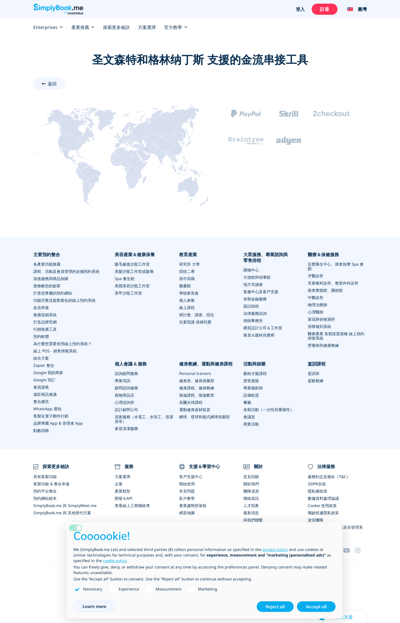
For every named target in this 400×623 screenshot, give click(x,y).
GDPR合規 (317, 483)
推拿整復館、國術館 (325, 290)
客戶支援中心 (190, 476)
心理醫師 (315, 312)
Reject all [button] (275, 606)
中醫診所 (315, 297)
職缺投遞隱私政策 (323, 512)
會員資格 (41, 387)
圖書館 (185, 285)
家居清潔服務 (126, 428)
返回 (52, 83)
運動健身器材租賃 (194, 409)
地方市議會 (253, 284)
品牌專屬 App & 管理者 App (58, 423)
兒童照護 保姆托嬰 (195, 322)
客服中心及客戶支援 (260, 291)
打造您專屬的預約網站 (52, 293)
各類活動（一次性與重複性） (268, 409)
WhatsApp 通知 (47, 408)
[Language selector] (355, 9)
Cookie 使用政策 (322, 505)
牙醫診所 (315, 275)
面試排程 (251, 306)
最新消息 (251, 512)
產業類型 (122, 491)
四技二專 (187, 271)
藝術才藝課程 (255, 373)
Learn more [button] (94, 606)
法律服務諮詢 (255, 313)
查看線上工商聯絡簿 (132, 505)
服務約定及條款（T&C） (329, 476)
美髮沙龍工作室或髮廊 (134, 271)
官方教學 (176, 27)
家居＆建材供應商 (258, 335)
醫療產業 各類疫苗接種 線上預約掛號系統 (336, 336)
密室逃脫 (251, 380)
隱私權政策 (317, 491)
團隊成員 (251, 491)
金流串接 (41, 307)
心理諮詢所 (124, 402)
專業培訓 (122, 380)
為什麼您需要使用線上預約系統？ (62, 343)
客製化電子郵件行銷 (50, 416)
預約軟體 (41, 336)
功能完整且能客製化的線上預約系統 (64, 300)
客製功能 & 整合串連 (51, 483)
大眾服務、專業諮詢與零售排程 (265, 257)
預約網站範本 (45, 498)
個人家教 (187, 300)
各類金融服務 (255, 298)
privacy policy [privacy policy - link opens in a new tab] (275, 549)
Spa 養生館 (124, 278)
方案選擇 (147, 27)
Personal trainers (195, 373)
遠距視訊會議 (45, 394)
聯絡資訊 (251, 498)
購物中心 (251, 270)
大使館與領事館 (257, 277)
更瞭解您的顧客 (47, 285)
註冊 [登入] (324, 9)
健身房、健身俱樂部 (196, 380)
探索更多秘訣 (116, 27)
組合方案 (41, 358)
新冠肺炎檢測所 (321, 319)
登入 (300, 9)
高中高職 (187, 278)
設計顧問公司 (126, 409)
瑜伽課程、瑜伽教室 (196, 395)
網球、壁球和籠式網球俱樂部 (204, 416)
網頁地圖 (187, 512)
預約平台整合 (45, 491)
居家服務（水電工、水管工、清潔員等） (144, 419)
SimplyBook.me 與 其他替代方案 (62, 512)
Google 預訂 (44, 379)
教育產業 (188, 254)
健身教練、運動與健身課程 (205, 364)
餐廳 (247, 402)
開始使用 (187, 483)
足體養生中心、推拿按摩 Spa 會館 (336, 266)
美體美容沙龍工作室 (132, 285)
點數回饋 (41, 430)
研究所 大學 (189, 264)
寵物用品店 (124, 395)
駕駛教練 (315, 380)
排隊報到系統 (319, 326)
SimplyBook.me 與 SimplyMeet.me (65, 505)
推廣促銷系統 (45, 314)
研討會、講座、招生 (196, 314)
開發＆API (123, 498)
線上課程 (187, 307)
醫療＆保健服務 (323, 254)
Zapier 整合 (43, 365)
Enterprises (48, 27)
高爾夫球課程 (190, 402)
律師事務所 (253, 320)
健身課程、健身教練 (196, 387)
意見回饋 (251, 476)
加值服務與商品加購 (50, 278)
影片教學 (187, 498)
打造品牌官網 (45, 322)
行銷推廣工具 (45, 329)
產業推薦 (83, 27)
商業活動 (251, 424)
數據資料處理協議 (323, 498)
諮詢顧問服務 (126, 373)
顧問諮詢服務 (126, 387)
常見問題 (187, 491)
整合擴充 (41, 401)
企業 (118, 483)
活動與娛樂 (254, 364)
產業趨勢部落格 (192, 505)
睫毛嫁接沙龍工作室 (132, 264)
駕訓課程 (317, 364)
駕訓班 (313, 373)
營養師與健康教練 (323, 345)
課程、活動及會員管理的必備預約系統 (66, 271)
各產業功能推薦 (47, 264)
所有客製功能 (45, 476)
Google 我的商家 (48, 372)
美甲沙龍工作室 (128, 293)
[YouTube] (349, 550)
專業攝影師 (253, 387)
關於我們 (251, 483)
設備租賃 (251, 395)
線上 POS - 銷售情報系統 (55, 350)
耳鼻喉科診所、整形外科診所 (333, 283)
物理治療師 (317, 304)
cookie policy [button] (114, 560)
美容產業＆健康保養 (135, 254)
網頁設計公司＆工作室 (262, 327)
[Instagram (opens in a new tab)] (361, 550)
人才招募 (251, 505)
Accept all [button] (316, 606)
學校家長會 (189, 293)
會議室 (249, 416)
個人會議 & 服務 (131, 364)
